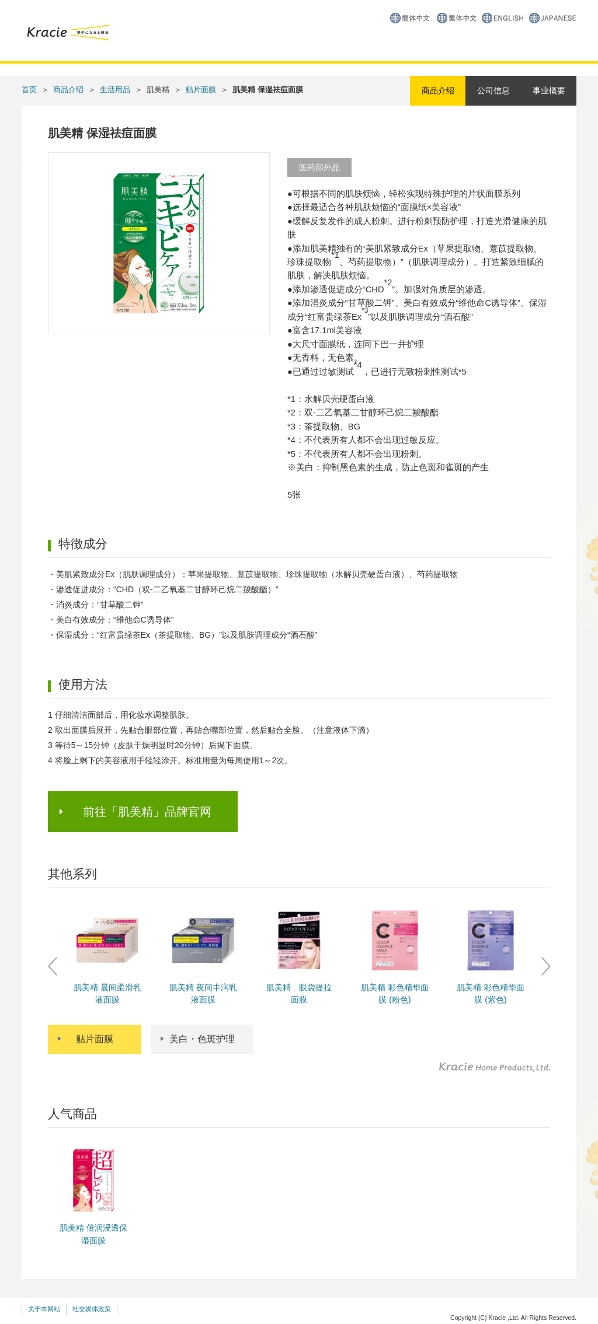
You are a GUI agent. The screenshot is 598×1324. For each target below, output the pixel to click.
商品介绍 (68, 89)
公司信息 (493, 90)
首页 (29, 89)
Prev (52, 966)
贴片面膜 (201, 89)
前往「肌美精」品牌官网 (147, 811)
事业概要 (549, 90)
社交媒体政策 (91, 1308)
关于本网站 (44, 1308)
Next (545, 966)
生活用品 (115, 89)
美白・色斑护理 (202, 1039)
